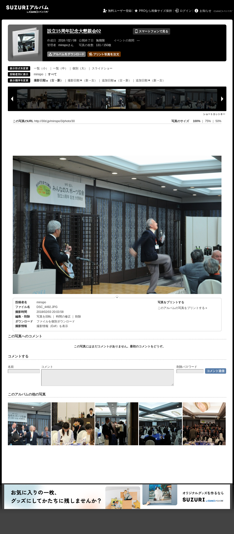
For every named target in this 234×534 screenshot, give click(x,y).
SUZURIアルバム (27, 9)
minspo (38, 74)
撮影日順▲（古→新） (48, 80)
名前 (11, 367)
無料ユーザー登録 (120, 11)
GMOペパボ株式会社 (223, 11)
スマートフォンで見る (151, 31)
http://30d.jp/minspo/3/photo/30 (54, 121)
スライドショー (102, 68)
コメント (47, 367)
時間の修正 (63, 316)
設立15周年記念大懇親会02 (74, 31)
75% (208, 121)
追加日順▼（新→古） (150, 80)
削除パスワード (187, 367)
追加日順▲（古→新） (116, 80)
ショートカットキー (214, 114)
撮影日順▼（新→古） (82, 80)
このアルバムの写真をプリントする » (182, 308)
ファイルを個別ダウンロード (56, 321)
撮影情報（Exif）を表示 (52, 326)
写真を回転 (44, 316)
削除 (78, 316)
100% (196, 121)
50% (218, 121)
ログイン (186, 11)
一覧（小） (41, 68)
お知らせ (205, 11)
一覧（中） (60, 68)
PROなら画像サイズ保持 (155, 11)
